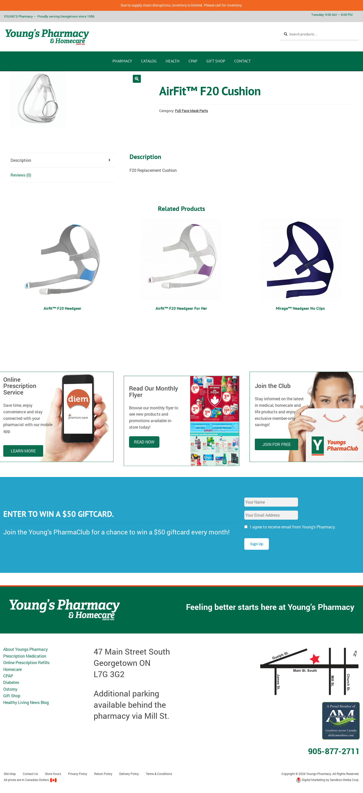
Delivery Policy (129, 774)
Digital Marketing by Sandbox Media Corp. (327, 780)
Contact (242, 60)
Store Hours (53, 774)
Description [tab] (21, 160)
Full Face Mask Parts (191, 110)
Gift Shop (215, 60)
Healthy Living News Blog (26, 702)
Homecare (12, 669)
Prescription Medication (24, 656)
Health (172, 60)
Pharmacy (122, 60)
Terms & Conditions (159, 774)
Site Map (10, 774)
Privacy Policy (77, 774)
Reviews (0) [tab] (21, 175)
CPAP (193, 60)
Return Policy (103, 774)
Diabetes (11, 682)
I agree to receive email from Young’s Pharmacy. (293, 526)
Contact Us (30, 774)
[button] (137, 79)
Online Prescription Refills (26, 662)
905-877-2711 (334, 751)
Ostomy (10, 689)
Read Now (144, 476)
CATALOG (149, 60)
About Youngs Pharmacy (25, 649)
